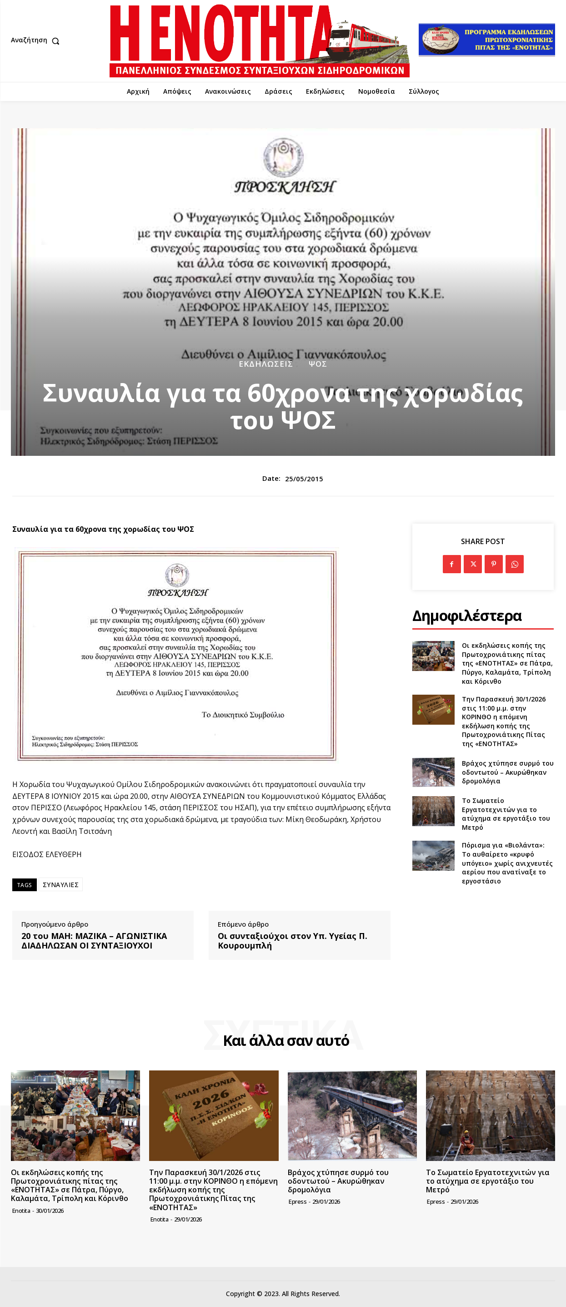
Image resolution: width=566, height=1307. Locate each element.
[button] (37, 40)
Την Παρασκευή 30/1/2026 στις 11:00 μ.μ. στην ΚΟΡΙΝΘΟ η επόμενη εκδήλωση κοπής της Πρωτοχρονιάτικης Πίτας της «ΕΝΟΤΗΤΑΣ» (504, 721)
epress (297, 1201)
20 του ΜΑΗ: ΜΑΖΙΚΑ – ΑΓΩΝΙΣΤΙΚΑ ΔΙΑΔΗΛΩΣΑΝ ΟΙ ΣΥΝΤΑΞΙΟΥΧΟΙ (94, 941)
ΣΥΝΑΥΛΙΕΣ (61, 884)
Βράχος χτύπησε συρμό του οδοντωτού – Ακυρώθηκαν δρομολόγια (508, 772)
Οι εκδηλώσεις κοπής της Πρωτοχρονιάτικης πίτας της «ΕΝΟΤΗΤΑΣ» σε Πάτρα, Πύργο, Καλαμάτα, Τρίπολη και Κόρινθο (507, 663)
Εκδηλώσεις (266, 364)
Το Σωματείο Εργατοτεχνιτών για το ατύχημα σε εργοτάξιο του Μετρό (506, 814)
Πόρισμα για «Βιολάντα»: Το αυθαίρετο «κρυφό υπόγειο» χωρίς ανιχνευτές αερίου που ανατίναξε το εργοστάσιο (507, 863)
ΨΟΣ (318, 364)
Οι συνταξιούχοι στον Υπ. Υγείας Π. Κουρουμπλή (292, 941)
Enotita (21, 1210)
